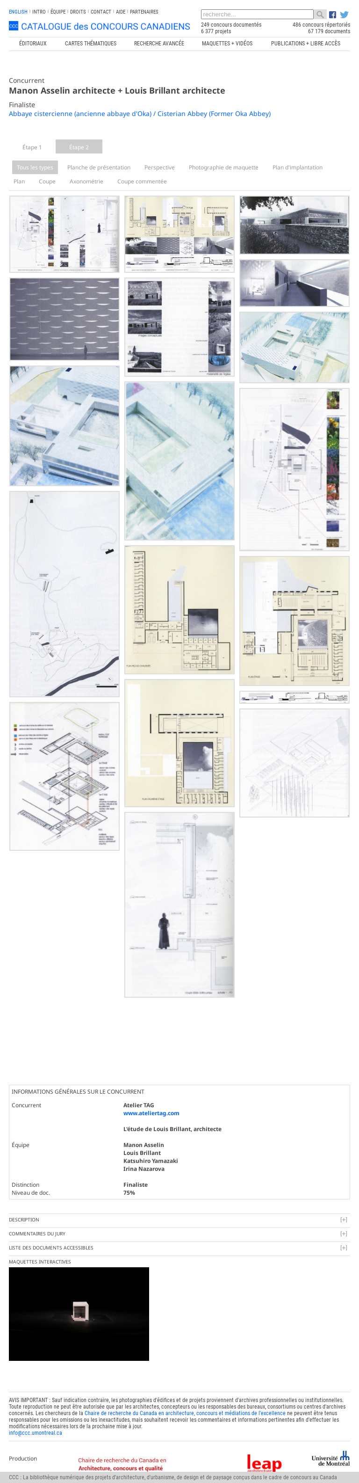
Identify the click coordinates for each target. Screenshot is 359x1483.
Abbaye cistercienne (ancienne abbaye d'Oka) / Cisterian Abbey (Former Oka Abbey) (140, 113)
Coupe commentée (142, 181)
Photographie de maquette (223, 167)
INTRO (39, 12)
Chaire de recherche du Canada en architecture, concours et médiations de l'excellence (185, 1413)
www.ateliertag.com (151, 1113)
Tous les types (35, 167)
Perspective (159, 167)
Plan (19, 181)
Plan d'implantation (298, 167)
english (18, 12)
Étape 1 (32, 147)
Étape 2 (79, 147)
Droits (78, 12)
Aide (120, 12)
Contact (101, 12)
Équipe (57, 12)
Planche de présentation (98, 167)
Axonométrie (86, 181)
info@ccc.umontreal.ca (35, 1433)
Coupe (47, 181)
